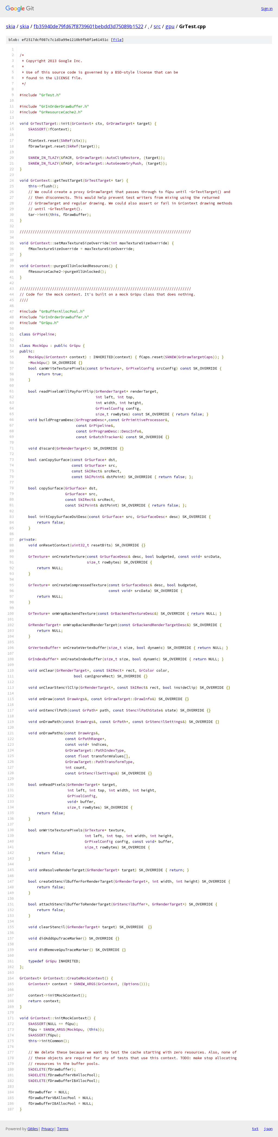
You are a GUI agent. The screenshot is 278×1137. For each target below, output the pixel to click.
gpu (170, 26)
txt (255, 1128)
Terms (62, 1128)
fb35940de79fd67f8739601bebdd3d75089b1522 (88, 26)
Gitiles (32, 1128)
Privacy (47, 1128)
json (268, 1128)
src (157, 26)
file (117, 39)
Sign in (267, 8)
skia (10, 26)
